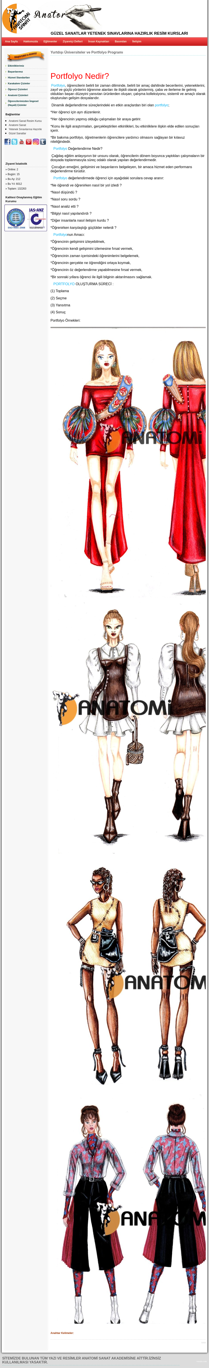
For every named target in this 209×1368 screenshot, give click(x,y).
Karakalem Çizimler (19, 83)
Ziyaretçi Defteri (73, 41)
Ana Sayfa (11, 41)
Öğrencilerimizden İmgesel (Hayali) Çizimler (23, 103)
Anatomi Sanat (17, 125)
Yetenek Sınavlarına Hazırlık (25, 129)
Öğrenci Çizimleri (18, 89)
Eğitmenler (50, 41)
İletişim (136, 41)
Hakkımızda (30, 41)
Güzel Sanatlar (17, 133)
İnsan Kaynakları (98, 41)
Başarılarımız (15, 71)
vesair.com (202, 1361)
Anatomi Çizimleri (18, 95)
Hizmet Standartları (19, 77)
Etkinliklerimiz (16, 65)
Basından (121, 41)
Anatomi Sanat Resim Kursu (25, 120)
